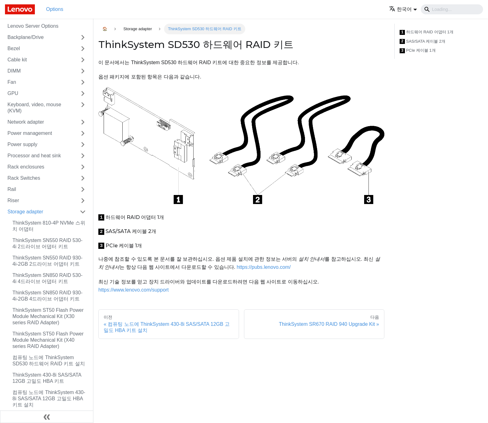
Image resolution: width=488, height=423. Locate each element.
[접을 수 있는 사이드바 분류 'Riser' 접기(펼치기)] (83, 201)
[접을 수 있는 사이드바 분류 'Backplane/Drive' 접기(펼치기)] (83, 37)
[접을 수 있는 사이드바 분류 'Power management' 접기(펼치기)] (83, 133)
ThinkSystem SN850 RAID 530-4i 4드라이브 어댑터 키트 (47, 278)
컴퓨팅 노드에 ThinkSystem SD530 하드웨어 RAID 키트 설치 (48, 360)
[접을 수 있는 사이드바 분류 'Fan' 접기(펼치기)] (83, 82)
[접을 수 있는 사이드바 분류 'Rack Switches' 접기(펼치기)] (83, 178)
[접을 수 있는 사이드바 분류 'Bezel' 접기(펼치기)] (83, 49)
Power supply (22, 144)
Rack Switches (23, 178)
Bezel (13, 48)
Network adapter (25, 122)
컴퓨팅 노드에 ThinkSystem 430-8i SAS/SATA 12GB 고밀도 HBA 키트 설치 (48, 398)
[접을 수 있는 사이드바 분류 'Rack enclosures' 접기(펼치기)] (83, 167)
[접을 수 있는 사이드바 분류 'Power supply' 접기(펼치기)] (83, 145)
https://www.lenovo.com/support (133, 289)
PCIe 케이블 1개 (418, 50)
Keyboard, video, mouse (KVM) (34, 107)
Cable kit (17, 59)
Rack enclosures (25, 166)
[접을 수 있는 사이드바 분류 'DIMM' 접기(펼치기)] (83, 71)
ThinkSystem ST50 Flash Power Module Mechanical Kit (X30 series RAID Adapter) (48, 316)
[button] (403, 9)
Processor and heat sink (34, 155)
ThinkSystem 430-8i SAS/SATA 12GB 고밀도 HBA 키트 (46, 378)
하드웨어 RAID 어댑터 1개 (426, 32)
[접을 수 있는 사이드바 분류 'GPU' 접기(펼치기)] (83, 93)
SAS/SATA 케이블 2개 (422, 41)
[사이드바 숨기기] (46, 417)
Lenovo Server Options (33, 26)
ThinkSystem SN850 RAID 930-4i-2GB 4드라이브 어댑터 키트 (47, 296)
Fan (11, 82)
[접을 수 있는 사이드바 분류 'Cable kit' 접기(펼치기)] (83, 60)
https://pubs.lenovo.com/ (263, 267)
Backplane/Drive (25, 37)
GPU (12, 93)
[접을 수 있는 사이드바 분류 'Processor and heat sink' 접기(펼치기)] (83, 156)
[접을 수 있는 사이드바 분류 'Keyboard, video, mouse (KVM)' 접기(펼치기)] (83, 108)
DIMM (14, 71)
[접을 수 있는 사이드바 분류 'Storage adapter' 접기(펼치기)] (83, 212)
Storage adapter (25, 211)
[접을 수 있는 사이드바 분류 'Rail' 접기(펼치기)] (83, 189)
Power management (29, 133)
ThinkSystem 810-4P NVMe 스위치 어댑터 (48, 226)
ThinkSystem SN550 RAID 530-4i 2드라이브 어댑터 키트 (47, 243)
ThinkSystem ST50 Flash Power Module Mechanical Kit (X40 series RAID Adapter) (48, 340)
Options (54, 9)
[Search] (452, 9)
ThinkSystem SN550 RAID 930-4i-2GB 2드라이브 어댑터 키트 (47, 261)
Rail (11, 189)
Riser (13, 200)
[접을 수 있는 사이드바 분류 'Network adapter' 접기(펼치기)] (83, 122)
